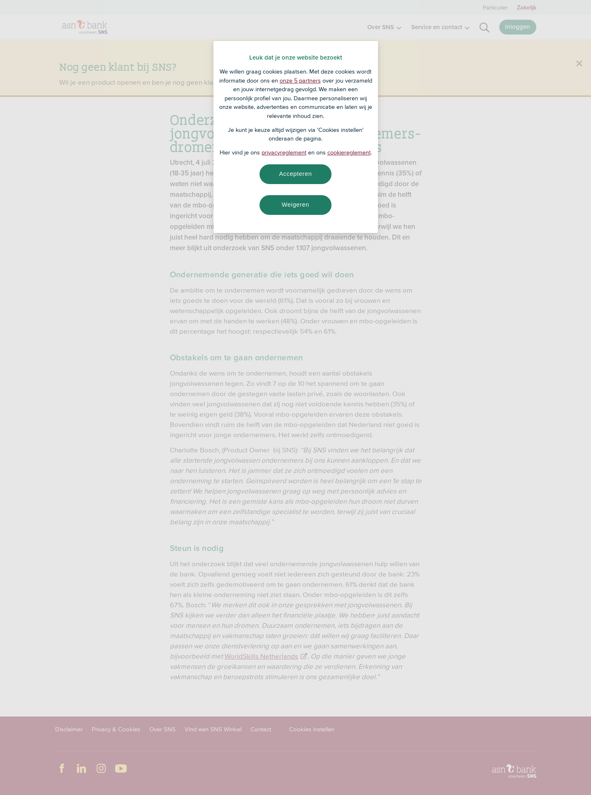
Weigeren (295, 204)
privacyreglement (284, 152)
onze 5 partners (300, 80)
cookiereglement (349, 152)
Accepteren (295, 174)
